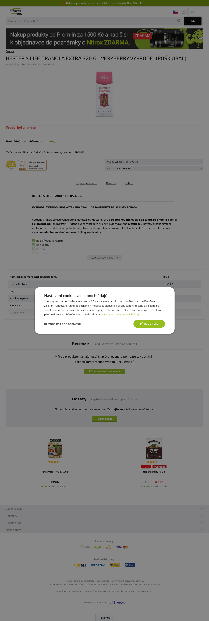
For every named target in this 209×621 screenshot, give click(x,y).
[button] (62, 324)
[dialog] (105, 310)
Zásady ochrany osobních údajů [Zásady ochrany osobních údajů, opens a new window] (121, 314)
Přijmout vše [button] (149, 323)
